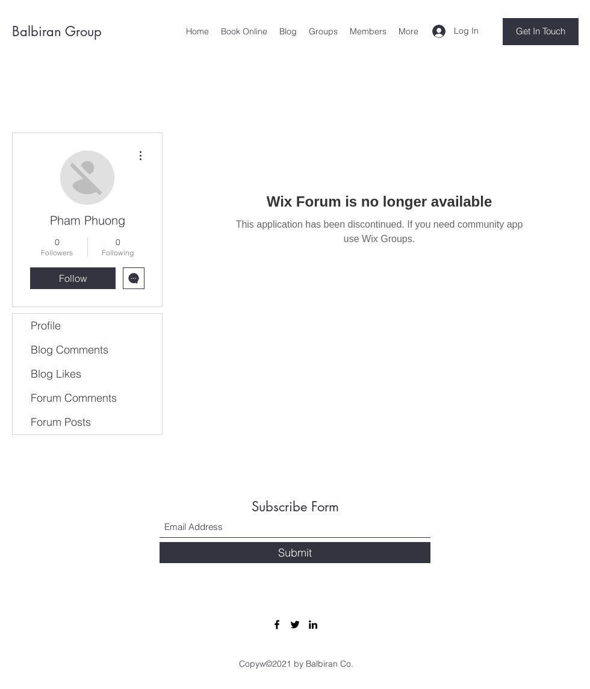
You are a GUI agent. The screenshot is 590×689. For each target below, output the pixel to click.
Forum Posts (61, 422)
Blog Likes (56, 374)
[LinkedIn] (313, 625)
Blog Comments (69, 350)
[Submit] (295, 552)
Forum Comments (74, 398)
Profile (46, 325)
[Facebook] (277, 625)
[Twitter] (295, 625)
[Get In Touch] (541, 31)
